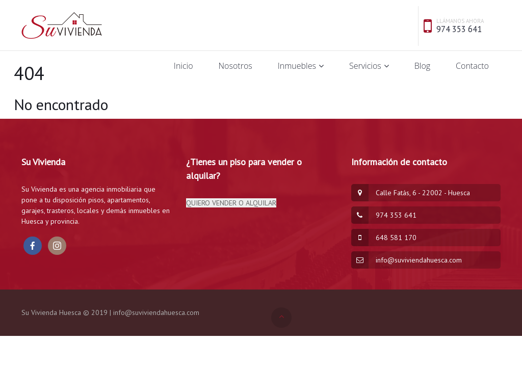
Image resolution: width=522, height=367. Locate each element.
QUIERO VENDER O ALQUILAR (231, 202)
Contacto (472, 65)
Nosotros (235, 65)
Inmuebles (297, 65)
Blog (422, 65)
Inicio (183, 65)
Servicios (365, 65)
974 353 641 (459, 29)
